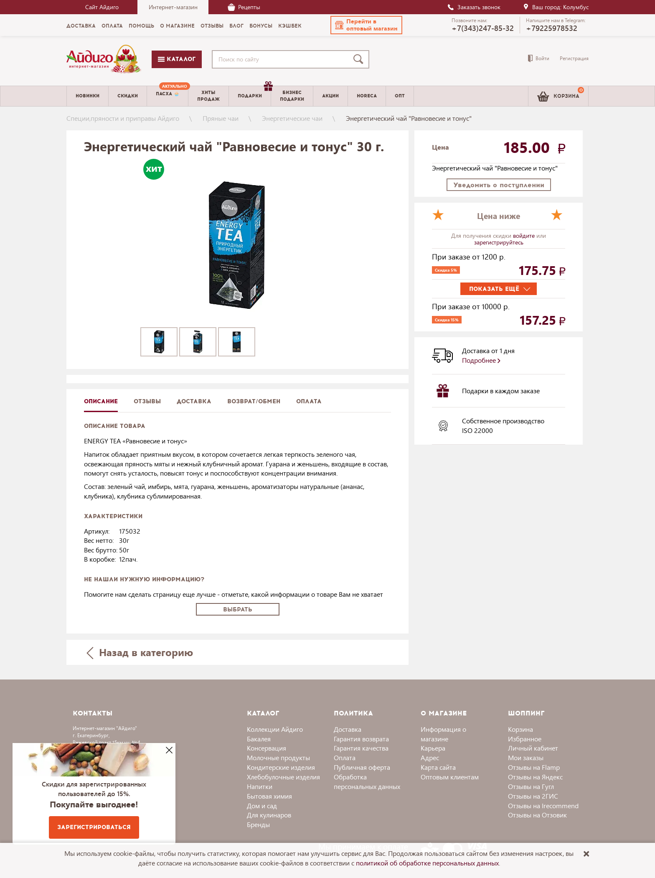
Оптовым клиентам (450, 776)
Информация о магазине (443, 734)
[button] (366, 25)
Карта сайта (438, 767)
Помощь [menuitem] (141, 26)
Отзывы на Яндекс (535, 776)
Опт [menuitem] (400, 95)
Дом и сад (262, 805)
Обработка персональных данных (367, 781)
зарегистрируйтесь (498, 242)
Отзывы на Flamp (534, 767)
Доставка (347, 729)
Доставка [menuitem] (81, 26)
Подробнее (481, 360)
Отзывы (147, 401)
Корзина (520, 729)
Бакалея (259, 738)
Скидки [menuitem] (127, 95)
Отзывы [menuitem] (212, 26)
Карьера (433, 747)
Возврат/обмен (253, 401)
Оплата (309, 401)
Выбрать (237, 609)
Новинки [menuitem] (87, 95)
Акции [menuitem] (330, 95)
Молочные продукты (278, 757)
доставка (194, 401)
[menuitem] (167, 96)
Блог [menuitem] (236, 26)
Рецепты (244, 7)
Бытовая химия (269, 795)
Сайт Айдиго (102, 7)
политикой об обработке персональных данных (427, 862)
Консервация (266, 747)
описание (101, 401)
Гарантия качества (361, 747)
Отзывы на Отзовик (537, 814)
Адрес (430, 757)
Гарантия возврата (361, 738)
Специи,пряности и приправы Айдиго (122, 118)
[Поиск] (360, 59)
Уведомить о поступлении (498, 185)
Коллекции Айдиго (275, 729)
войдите (524, 235)
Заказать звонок (473, 7)
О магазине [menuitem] (177, 26)
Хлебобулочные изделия (283, 776)
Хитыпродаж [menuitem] (208, 95)
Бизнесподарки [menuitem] (292, 95)
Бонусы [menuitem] (260, 26)
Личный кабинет (533, 747)
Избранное (524, 738)
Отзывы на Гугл (531, 786)
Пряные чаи (221, 118)
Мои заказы (525, 757)
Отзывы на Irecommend (543, 805)
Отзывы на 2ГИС (533, 795)
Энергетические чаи (292, 118)
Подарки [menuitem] (254, 92)
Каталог (176, 59)
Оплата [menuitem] (112, 26)
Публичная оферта (362, 767)
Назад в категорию (139, 652)
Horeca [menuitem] (367, 95)
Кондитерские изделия (281, 767)
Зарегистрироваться (94, 827)
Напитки (259, 786)
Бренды (258, 824)
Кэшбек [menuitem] (290, 26)
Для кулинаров (269, 814)
